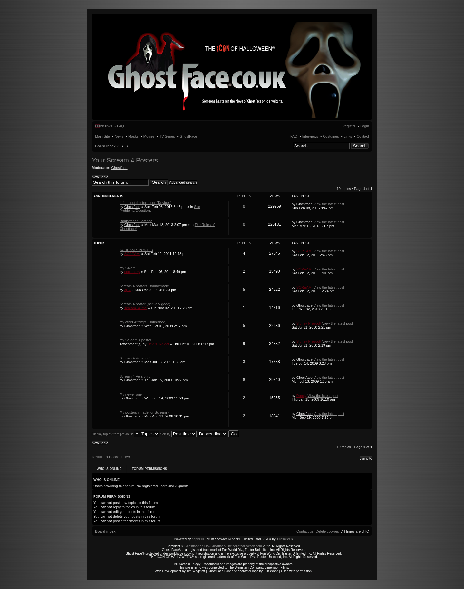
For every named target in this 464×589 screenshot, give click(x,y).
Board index (105, 146)
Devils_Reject (158, 344)
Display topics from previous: (126, 434)
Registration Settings (136, 221)
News (119, 136)
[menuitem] (327, 531)
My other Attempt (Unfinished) (143, 322)
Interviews (310, 136)
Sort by (178, 434)
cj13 (127, 290)
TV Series (167, 136)
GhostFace (188, 136)
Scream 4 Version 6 (135, 358)
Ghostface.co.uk (196, 546)
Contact (363, 136)
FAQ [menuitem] (120, 126)
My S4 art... (129, 268)
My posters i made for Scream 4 (145, 412)
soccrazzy (132, 272)
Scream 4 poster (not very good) (145, 304)
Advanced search (183, 182)
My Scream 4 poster (135, 340)
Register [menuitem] (348, 126)
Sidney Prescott (308, 323)
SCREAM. (132, 254)
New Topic (100, 177)
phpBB (196, 539)
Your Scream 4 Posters (125, 160)
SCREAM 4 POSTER (136, 250)
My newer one (131, 394)
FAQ (293, 136)
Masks (133, 136)
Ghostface (119, 168)
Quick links (103, 126)
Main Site (102, 136)
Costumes (331, 136)
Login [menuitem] (364, 126)
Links (348, 136)
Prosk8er (283, 539)
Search (360, 145)
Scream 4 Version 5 (135, 376)
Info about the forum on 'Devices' (145, 203)
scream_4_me (135, 308)
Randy (301, 396)
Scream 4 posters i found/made (144, 286)
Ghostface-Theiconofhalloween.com (236, 546)
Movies (149, 136)
